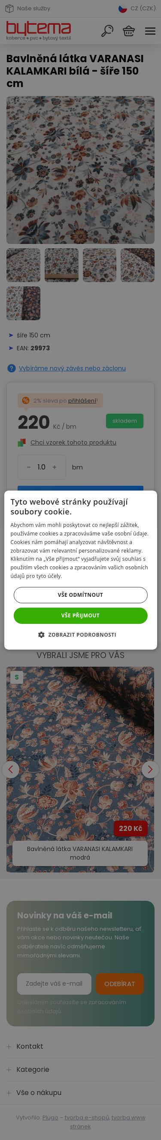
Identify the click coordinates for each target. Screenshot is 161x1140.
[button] (80, 634)
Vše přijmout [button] (80, 615)
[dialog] (80, 570)
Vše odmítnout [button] (80, 595)
